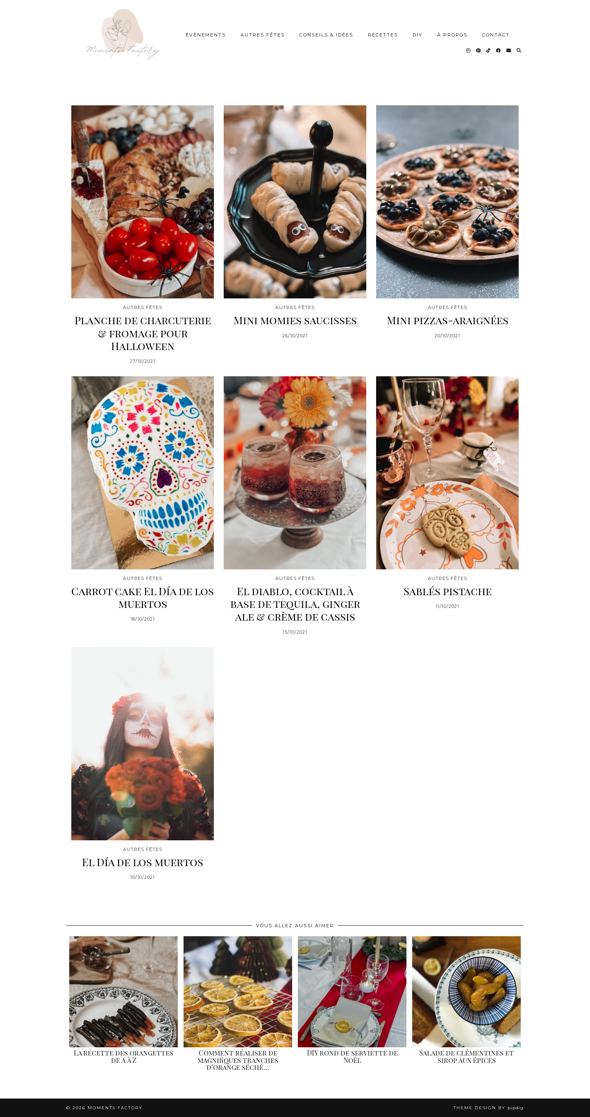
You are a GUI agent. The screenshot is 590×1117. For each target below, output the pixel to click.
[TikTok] (488, 50)
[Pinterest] (478, 50)
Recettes (383, 35)
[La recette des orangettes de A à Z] (123, 991)
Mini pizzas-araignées (447, 320)
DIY (417, 35)
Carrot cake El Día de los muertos (142, 597)
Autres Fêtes (263, 35)
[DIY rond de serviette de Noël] (352, 991)
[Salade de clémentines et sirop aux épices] (466, 991)
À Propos (452, 35)
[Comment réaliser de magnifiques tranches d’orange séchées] (238, 991)
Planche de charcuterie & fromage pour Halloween (143, 333)
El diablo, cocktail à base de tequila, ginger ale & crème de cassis (295, 604)
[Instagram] (468, 50)
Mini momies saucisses (295, 320)
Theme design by (489, 1107)
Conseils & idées (326, 35)
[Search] (519, 50)
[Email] (509, 50)
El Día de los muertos (142, 861)
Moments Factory (115, 1107)
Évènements (206, 35)
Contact (496, 35)
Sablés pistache (448, 591)
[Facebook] (499, 50)
